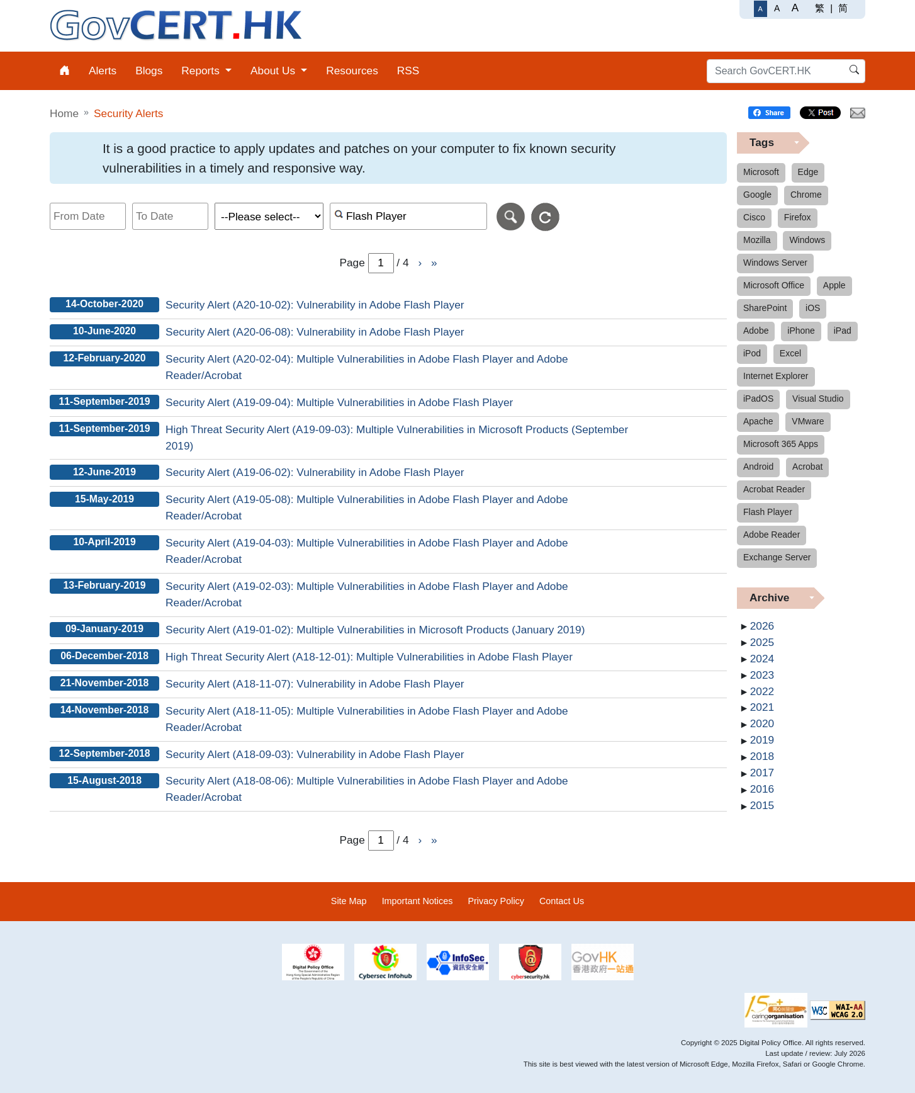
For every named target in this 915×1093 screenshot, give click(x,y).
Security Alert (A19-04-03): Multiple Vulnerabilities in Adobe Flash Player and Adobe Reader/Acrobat (367, 550)
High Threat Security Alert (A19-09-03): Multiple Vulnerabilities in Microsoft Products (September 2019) (397, 437)
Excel (790, 353)
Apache (758, 421)
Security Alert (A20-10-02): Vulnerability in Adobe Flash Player (315, 304)
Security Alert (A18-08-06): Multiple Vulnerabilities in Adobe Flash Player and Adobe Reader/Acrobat (367, 788)
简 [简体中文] (843, 8)
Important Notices (417, 901)
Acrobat (807, 467)
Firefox (797, 217)
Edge (808, 172)
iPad (842, 331)
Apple (834, 285)
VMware (808, 421)
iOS (813, 308)
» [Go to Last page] (434, 262)
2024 (762, 658)
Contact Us (561, 901)
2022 (762, 691)
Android (758, 467)
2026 (762, 626)
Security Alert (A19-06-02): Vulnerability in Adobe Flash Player (315, 472)
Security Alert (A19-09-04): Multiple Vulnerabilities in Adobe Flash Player (339, 402)
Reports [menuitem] (201, 70)
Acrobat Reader (774, 489)
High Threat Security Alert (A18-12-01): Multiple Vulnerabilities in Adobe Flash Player (369, 656)
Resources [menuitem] (352, 70)
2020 (762, 723)
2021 (762, 707)
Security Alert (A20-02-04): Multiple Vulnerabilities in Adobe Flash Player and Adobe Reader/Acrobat (367, 367)
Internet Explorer (776, 376)
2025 (762, 642)
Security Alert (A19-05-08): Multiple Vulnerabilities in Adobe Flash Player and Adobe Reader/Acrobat (367, 507)
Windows (807, 240)
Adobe (755, 331)
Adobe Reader (771, 535)
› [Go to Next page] (420, 262)
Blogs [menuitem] (148, 70)
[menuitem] (64, 71)
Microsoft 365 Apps (780, 444)
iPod (752, 353)
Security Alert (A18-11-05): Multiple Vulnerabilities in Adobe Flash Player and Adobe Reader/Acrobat (367, 719)
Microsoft (761, 172)
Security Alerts (128, 113)
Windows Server (775, 263)
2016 (762, 789)
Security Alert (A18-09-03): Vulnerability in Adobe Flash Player (315, 754)
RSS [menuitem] (408, 70)
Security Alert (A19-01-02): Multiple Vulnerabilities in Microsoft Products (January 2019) (375, 629)
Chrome (806, 195)
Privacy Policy (496, 901)
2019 (762, 739)
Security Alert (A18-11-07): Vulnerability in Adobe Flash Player (315, 683)
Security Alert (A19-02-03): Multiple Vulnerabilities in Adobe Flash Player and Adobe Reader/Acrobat (367, 594)
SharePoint (765, 308)
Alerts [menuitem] (102, 70)
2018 (762, 756)
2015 (762, 805)
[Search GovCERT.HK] (786, 71)
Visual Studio (817, 399)
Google (757, 195)
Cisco (754, 217)
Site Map (349, 901)
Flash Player (767, 512)
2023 (762, 675)
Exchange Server (777, 557)
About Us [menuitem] (274, 70)
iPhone (801, 331)
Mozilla (757, 240)
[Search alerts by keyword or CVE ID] (409, 216)
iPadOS (758, 399)
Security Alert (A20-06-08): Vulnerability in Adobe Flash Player (315, 332)
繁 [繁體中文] (819, 8)
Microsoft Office (773, 285)
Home (64, 113)
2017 (762, 772)
